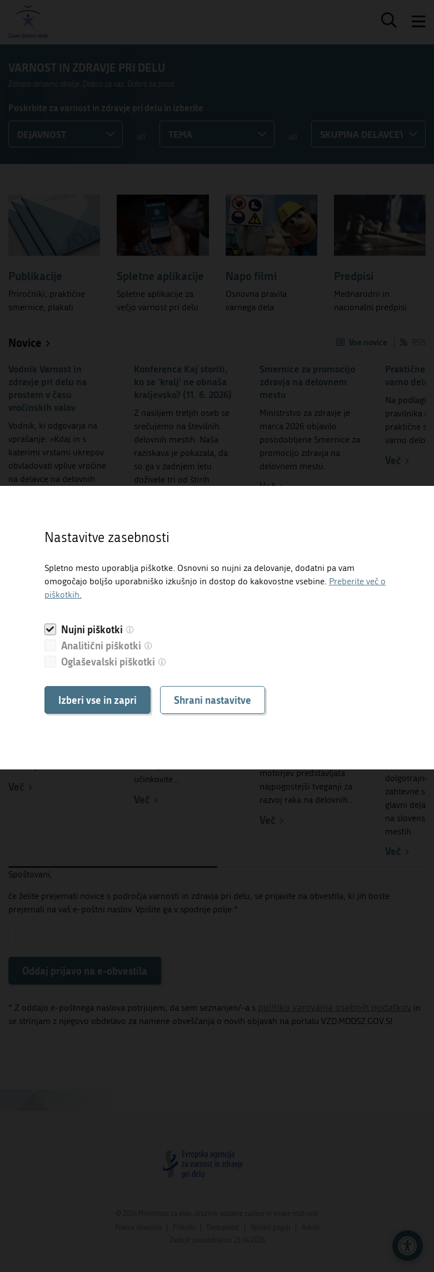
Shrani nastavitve (212, 700)
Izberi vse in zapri (97, 700)
